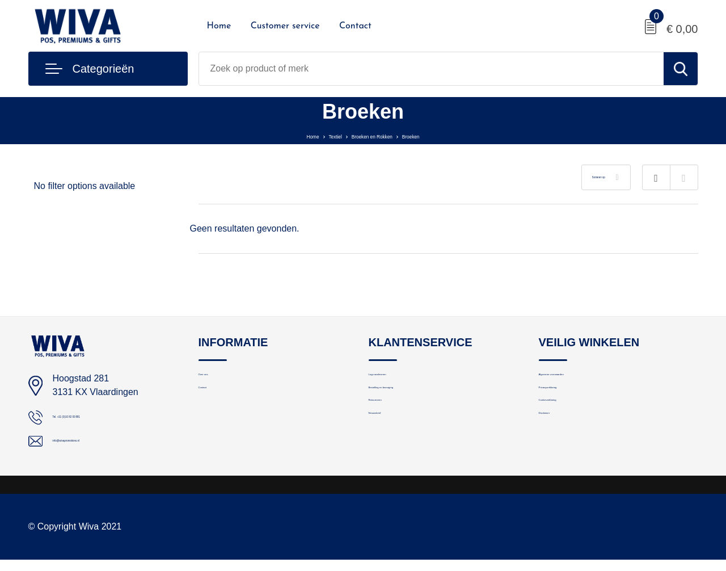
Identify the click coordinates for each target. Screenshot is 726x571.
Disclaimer (559, 453)
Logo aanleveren (400, 380)
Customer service (285, 26)
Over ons (216, 380)
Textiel (315, 135)
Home (219, 26)
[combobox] (431, 68)
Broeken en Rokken (376, 135)
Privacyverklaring (571, 404)
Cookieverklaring (570, 429)
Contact (355, 26)
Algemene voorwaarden (583, 380)
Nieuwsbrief (391, 453)
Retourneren (392, 429)
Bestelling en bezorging (413, 404)
